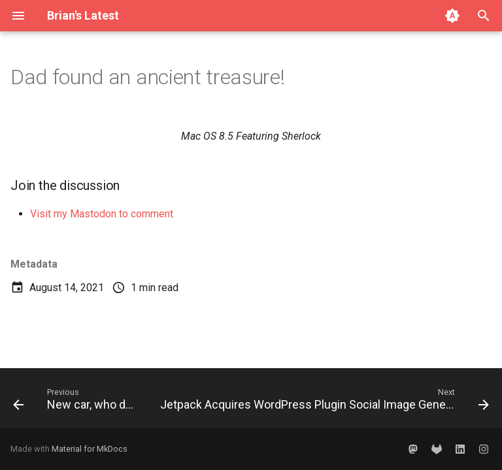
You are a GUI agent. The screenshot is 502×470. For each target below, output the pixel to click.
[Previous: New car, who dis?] (75, 402)
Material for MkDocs (89, 449)
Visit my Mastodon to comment (101, 214)
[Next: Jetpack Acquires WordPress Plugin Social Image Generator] (323, 402)
